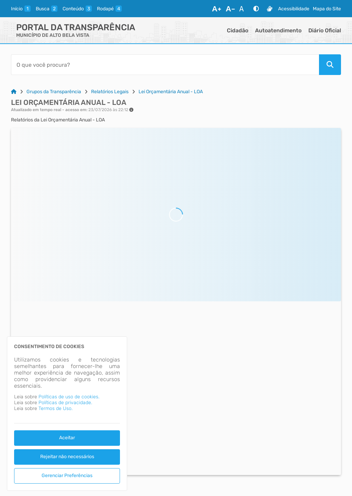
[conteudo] (77, 9)
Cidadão (237, 30)
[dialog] (67, 413)
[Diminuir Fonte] (230, 8)
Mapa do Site (327, 9)
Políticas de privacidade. (65, 403)
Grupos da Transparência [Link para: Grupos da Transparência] (53, 92)
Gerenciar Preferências (67, 475)
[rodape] (109, 9)
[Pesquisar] (330, 64)
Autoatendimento (278, 30)
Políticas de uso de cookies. (68, 397)
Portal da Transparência (75, 27)
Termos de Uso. (55, 408)
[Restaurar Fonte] (243, 8)
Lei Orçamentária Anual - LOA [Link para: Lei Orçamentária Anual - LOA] (171, 92)
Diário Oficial (324, 30)
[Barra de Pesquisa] (165, 64)
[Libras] (269, 9)
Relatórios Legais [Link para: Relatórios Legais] (110, 92)
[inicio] (21, 9)
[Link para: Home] (13, 92)
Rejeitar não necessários (67, 457)
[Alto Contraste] (256, 9)
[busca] (46, 9)
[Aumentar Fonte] (216, 8)
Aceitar (67, 438)
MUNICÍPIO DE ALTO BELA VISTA (52, 35)
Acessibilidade (293, 9)
